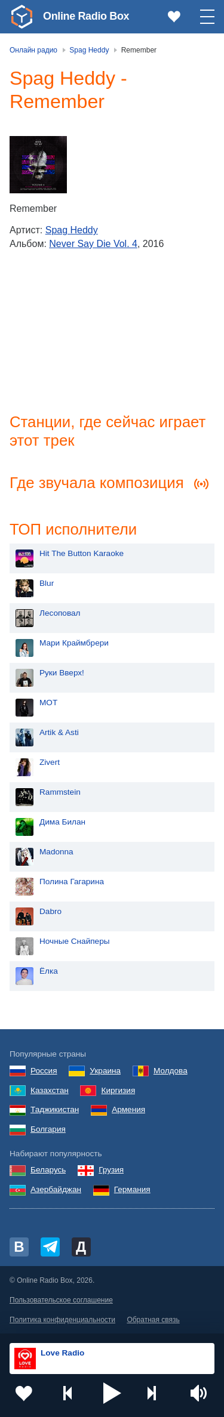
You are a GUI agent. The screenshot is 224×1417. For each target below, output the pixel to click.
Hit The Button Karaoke (81, 553)
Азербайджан (55, 1189)
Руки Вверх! (61, 672)
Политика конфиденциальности (62, 1320)
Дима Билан (62, 821)
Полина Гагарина (71, 881)
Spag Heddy (71, 230)
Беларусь (48, 1169)
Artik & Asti (59, 732)
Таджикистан (54, 1109)
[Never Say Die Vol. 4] (38, 164)
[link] (21, 17)
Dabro (50, 911)
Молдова (171, 1070)
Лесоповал (59, 613)
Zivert (49, 762)
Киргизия (118, 1090)
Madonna (56, 851)
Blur (46, 583)
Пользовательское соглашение (61, 1300)
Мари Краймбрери (74, 642)
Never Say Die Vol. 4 (93, 244)
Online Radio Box (86, 16)
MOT (48, 702)
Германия (132, 1189)
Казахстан (49, 1090)
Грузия (111, 1169)
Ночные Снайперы (74, 941)
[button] (112, 1393)
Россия (43, 1070)
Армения (128, 1109)
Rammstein (60, 792)
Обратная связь (153, 1320)
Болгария (48, 1129)
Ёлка (48, 971)
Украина (105, 1070)
